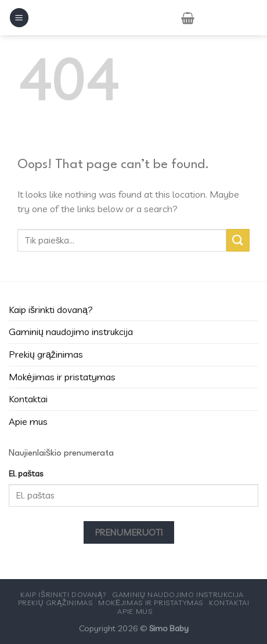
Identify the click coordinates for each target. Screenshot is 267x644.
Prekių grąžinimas (46, 354)
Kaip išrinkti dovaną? (51, 309)
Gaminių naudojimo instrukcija (71, 331)
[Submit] (238, 240)
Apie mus (28, 421)
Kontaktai (28, 399)
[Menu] (19, 17)
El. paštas (26, 473)
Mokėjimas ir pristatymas (62, 377)
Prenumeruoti (129, 532)
